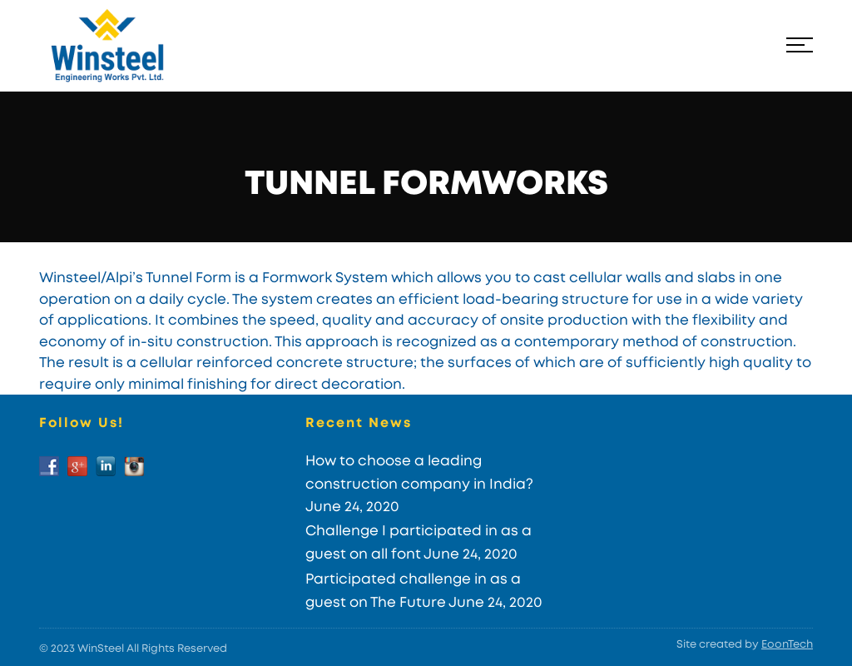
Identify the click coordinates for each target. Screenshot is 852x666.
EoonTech (787, 644)
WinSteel (100, 649)
